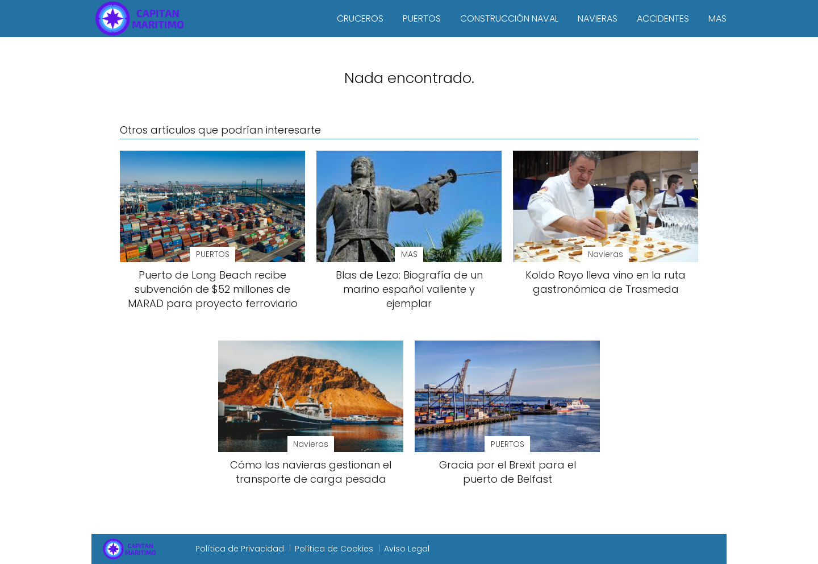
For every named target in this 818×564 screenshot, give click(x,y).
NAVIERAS (597, 18)
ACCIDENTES (663, 18)
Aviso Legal (406, 548)
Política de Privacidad (239, 548)
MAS (717, 18)
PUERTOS (422, 18)
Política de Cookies (334, 548)
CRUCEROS (360, 18)
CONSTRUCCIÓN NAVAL (509, 18)
